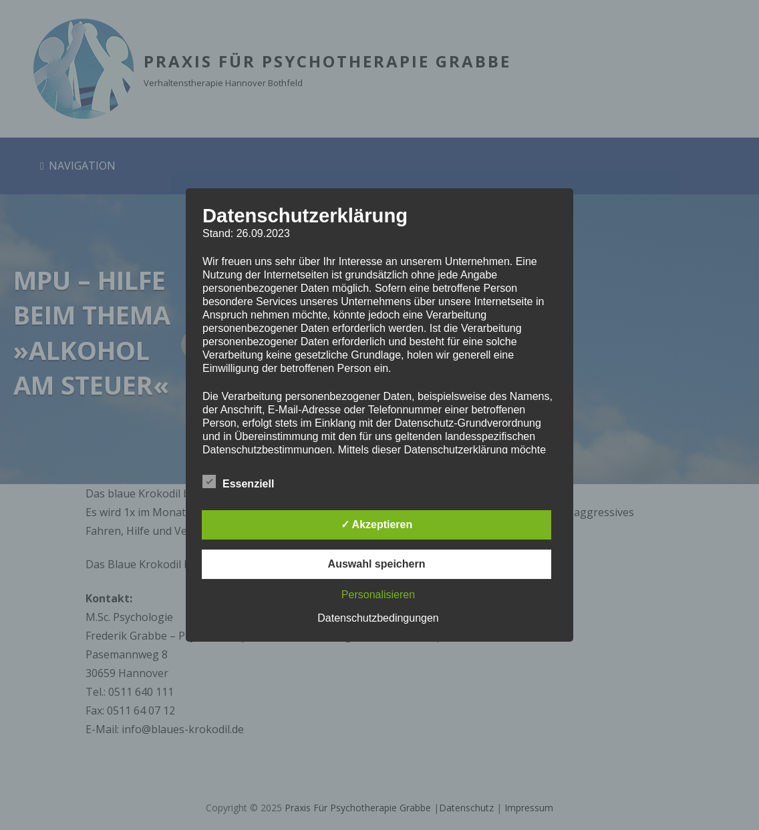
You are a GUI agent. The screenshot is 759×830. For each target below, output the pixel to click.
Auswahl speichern (377, 564)
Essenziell (238, 481)
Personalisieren (378, 594)
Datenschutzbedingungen (377, 618)
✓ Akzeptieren (377, 524)
